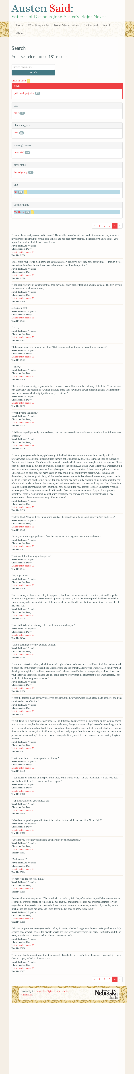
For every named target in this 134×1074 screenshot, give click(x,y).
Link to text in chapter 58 (23, 252)
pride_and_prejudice (24, 93)
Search (107, 25)
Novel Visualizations (66, 25)
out (15, 192)
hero (16, 132)
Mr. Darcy (19, 212)
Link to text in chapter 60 (23, 791)
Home (19, 25)
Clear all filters (21, 80)
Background (90, 25)
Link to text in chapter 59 (23, 768)
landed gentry (21, 172)
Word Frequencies (38, 25)
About (20, 33)
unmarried (19, 152)
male (16, 113)
